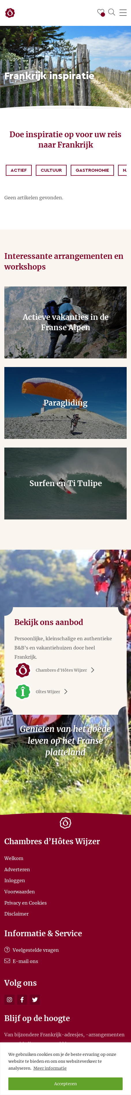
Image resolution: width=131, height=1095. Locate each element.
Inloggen (14, 880)
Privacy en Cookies (25, 902)
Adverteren (17, 869)
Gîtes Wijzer (43, 691)
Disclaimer (16, 914)
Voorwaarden (19, 892)
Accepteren (65, 1083)
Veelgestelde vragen (31, 950)
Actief (19, 170)
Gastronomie (92, 170)
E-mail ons (21, 961)
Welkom (13, 858)
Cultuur (51, 170)
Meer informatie (50, 1068)
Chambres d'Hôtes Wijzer (56, 670)
